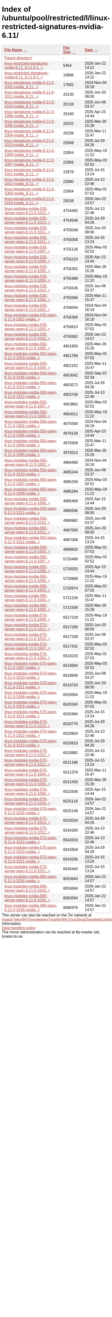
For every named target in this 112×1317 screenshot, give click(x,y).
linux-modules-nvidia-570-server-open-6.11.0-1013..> (27, 724)
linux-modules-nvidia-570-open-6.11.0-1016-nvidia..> (30, 811)
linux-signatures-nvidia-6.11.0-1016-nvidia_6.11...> (29, 201)
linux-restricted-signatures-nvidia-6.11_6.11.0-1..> (26, 65)
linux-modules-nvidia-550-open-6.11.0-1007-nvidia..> (30, 482)
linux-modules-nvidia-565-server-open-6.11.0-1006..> (27, 569)
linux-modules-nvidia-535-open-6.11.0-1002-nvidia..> (30, 317)
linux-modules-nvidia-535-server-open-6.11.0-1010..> (27, 288)
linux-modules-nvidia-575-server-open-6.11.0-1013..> (27, 820)
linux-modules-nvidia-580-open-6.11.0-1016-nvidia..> (30, 879)
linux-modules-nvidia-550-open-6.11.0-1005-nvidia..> (30, 452)
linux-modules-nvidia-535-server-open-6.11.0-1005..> (27, 269)
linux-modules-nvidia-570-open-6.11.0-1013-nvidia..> (30, 743)
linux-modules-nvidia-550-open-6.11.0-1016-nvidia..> (30, 375)
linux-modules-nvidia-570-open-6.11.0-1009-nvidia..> (30, 695)
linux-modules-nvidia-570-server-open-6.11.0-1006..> (27, 791)
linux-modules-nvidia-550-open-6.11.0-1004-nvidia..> (30, 443)
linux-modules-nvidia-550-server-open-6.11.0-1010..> (27, 520)
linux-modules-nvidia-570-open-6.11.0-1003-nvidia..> (30, 704)
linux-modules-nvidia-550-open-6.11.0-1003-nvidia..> (30, 356)
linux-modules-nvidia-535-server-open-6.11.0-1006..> (27, 259)
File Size (67, 50)
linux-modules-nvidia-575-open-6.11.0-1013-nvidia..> (30, 849)
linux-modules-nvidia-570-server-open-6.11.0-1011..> (27, 627)
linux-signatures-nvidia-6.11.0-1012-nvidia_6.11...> (29, 181)
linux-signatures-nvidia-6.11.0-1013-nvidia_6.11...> (29, 143)
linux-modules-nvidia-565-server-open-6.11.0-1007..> (27, 559)
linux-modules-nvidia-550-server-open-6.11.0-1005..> (27, 346)
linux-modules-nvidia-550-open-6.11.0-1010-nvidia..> (30, 472)
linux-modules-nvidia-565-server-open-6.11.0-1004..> (27, 598)
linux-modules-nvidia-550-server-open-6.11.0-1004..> (27, 366)
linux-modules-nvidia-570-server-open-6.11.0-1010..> (27, 637)
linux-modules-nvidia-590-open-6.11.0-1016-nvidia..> (30, 908)
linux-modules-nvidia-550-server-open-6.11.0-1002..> (27, 462)
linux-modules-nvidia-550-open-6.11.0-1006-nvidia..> (30, 433)
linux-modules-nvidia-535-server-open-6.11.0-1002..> (27, 307)
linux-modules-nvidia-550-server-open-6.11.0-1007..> (27, 404)
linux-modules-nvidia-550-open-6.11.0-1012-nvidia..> (30, 394)
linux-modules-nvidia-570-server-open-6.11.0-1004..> (27, 772)
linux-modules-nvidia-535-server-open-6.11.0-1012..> (27, 211)
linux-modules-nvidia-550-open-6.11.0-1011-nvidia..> (30, 511)
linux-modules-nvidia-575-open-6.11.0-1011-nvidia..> (30, 859)
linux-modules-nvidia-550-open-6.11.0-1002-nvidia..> (30, 424)
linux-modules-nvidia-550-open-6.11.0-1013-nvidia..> (30, 385)
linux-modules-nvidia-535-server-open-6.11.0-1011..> (27, 230)
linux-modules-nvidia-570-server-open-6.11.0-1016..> (27, 801)
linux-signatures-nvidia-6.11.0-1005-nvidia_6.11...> (29, 123)
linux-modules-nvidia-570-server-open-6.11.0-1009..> (27, 617)
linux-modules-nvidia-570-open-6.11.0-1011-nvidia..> (30, 685)
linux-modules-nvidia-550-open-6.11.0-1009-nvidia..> (30, 491)
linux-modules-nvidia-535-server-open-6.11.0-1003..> (27, 327)
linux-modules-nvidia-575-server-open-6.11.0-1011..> (27, 869)
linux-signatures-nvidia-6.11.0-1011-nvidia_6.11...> (29, 94)
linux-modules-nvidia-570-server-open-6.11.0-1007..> (27, 646)
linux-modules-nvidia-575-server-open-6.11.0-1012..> (27, 830)
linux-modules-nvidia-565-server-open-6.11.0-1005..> (27, 607)
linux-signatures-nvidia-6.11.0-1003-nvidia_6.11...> (29, 191)
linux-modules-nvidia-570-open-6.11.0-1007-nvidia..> (30, 665)
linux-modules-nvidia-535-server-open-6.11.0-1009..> (27, 278)
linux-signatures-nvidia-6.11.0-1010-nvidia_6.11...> (29, 104)
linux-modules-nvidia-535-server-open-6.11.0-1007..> (27, 249)
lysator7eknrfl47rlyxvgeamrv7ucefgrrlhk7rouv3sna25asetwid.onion (57, 919)
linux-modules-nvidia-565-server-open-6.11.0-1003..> (27, 588)
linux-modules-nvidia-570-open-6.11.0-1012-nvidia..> (30, 733)
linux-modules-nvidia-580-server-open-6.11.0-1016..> (27, 888)
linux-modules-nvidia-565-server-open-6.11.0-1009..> (27, 578)
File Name (13, 50)
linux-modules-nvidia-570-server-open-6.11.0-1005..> (27, 782)
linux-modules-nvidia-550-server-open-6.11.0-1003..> (27, 549)
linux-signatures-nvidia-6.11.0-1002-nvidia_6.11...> (29, 85)
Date (89, 50)
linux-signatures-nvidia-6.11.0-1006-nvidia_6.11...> (29, 114)
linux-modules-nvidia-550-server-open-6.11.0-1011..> (27, 530)
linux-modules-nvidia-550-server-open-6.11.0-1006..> (27, 501)
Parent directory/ (18, 58)
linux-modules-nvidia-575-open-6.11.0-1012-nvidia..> (30, 840)
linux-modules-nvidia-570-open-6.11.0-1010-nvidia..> (30, 675)
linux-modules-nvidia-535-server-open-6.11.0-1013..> (27, 220)
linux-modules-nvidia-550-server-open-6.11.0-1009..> (27, 414)
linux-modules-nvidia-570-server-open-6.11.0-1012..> (27, 753)
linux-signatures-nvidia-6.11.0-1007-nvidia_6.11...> (29, 162)
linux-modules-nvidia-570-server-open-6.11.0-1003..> (27, 656)
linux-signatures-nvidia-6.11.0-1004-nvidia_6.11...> (29, 133)
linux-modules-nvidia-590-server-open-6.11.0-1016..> (27, 898)
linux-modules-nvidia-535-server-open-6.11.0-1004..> (27, 298)
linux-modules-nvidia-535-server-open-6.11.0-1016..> (27, 336)
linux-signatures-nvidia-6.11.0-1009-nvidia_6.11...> (29, 153)
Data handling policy (19, 928)
